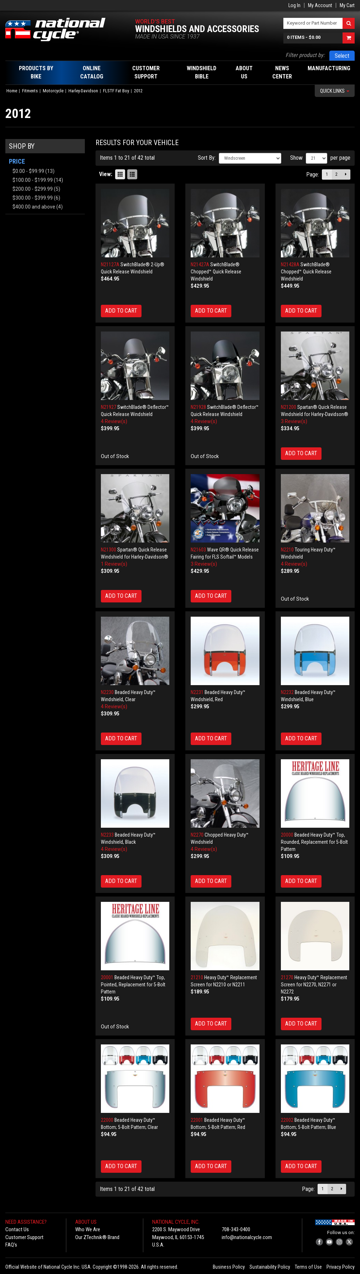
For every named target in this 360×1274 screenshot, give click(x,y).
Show (296, 157)
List (132, 174)
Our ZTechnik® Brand (97, 1237)
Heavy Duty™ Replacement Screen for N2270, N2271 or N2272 (314, 985)
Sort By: (207, 157)
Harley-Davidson (83, 90)
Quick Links (334, 91)
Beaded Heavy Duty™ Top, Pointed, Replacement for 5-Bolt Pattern (133, 985)
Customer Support (24, 1237)
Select (342, 55)
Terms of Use (308, 1267)
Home (11, 90)
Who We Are (87, 1229)
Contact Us (17, 1229)
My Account (320, 5)
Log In (294, 5)
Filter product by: (305, 55)
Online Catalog (91, 72)
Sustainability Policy (270, 1267)
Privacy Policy (340, 1267)
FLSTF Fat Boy (116, 90)
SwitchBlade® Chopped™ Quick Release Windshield (216, 272)
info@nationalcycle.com (247, 1237)
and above (33, 207)
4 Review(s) (114, 421)
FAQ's (11, 1245)
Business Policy (229, 1267)
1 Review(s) (114, 564)
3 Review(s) (294, 421)
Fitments (30, 90)
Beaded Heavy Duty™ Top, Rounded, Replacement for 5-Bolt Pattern (314, 842)
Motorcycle (53, 90)
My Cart (347, 5)
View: (105, 174)
